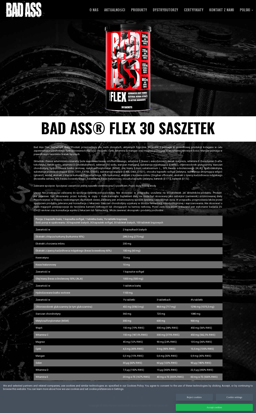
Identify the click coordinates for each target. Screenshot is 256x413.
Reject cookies (194, 401)
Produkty (139, 9)
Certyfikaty (193, 9)
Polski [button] (246, 9)
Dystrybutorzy (165, 9)
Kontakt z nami (221, 9)
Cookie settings (234, 401)
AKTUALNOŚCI (114, 9)
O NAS (94, 9)
